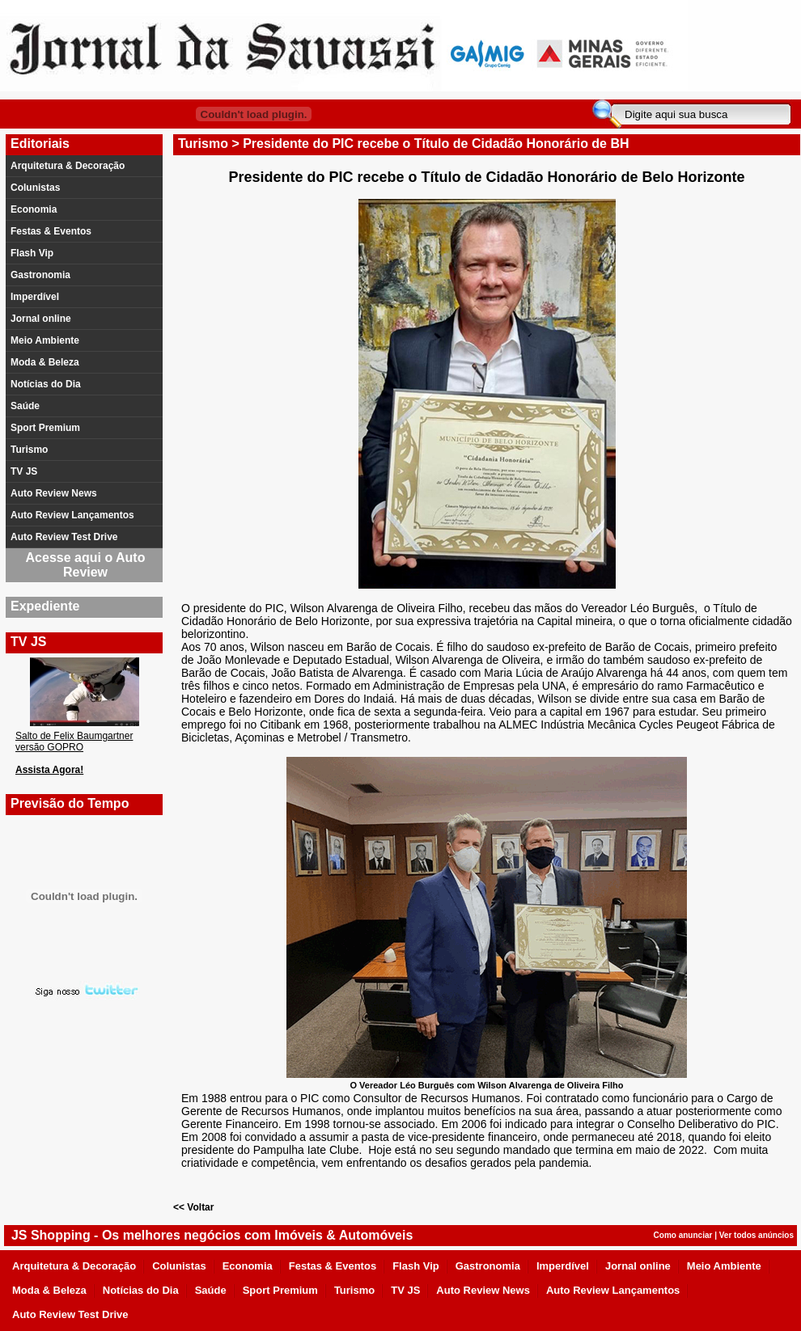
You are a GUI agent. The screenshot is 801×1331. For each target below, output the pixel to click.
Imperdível (35, 296)
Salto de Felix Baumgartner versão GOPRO (74, 741)
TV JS (24, 471)
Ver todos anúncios (756, 1235)
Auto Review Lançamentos (72, 515)
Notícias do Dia (46, 384)
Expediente (45, 606)
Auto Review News (54, 493)
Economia (34, 209)
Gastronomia (40, 275)
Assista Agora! (49, 769)
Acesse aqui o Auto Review (86, 565)
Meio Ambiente (45, 340)
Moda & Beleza (45, 362)
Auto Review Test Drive (64, 537)
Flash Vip (32, 253)
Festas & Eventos (51, 231)
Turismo (29, 449)
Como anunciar (683, 1235)
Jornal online (41, 318)
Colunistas (35, 187)
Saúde (25, 406)
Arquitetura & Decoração (68, 165)
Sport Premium (45, 427)
